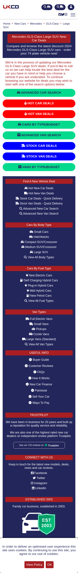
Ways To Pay (39, 402)
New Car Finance (39, 384)
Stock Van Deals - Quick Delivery (39, 203)
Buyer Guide (39, 359)
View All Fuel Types (39, 300)
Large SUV (39, 252)
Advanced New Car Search (38, 208)
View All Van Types (39, 344)
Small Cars (39, 232)
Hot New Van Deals (39, 193)
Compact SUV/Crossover (39, 242)
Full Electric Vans (39, 319)
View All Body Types (39, 257)
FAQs (39, 372)
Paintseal (39, 390)
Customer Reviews (39, 366)
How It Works (39, 378)
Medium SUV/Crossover (39, 247)
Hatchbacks (39, 237)
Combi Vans (39, 334)
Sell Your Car (39, 396)
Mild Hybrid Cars (39, 290)
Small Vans (39, 324)
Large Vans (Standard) (39, 339)
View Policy (34, 564)
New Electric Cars (39, 275)
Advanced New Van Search (39, 213)
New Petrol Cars (39, 295)
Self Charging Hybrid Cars (39, 280)
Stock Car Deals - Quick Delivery (39, 198)
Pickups (39, 329)
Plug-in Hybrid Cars (39, 285)
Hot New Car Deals (39, 188)
